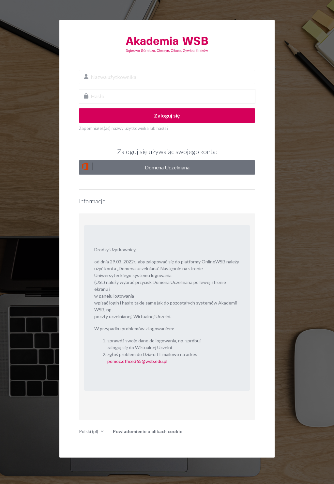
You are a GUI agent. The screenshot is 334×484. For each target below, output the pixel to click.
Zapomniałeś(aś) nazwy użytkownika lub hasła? (124, 128)
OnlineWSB (167, 44)
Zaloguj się (167, 115)
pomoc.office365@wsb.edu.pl (137, 361)
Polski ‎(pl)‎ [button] (89, 431)
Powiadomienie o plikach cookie (147, 431)
